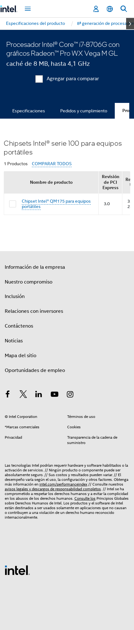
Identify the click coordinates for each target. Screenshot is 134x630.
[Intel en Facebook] (7, 395)
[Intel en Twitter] (23, 395)
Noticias (14, 341)
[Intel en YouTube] (54, 395)
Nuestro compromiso (28, 282)
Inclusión (15, 296)
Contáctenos (19, 326)
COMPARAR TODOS (52, 163)
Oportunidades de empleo (35, 370)
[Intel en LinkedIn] (38, 395)
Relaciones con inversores (34, 311)
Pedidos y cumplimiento (83, 111)
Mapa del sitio (20, 355)
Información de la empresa (35, 267)
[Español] (109, 9)
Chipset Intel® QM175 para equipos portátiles (56, 204)
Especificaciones (28, 111)
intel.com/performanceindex (63, 484)
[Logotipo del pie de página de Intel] (17, 570)
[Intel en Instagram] (70, 395)
